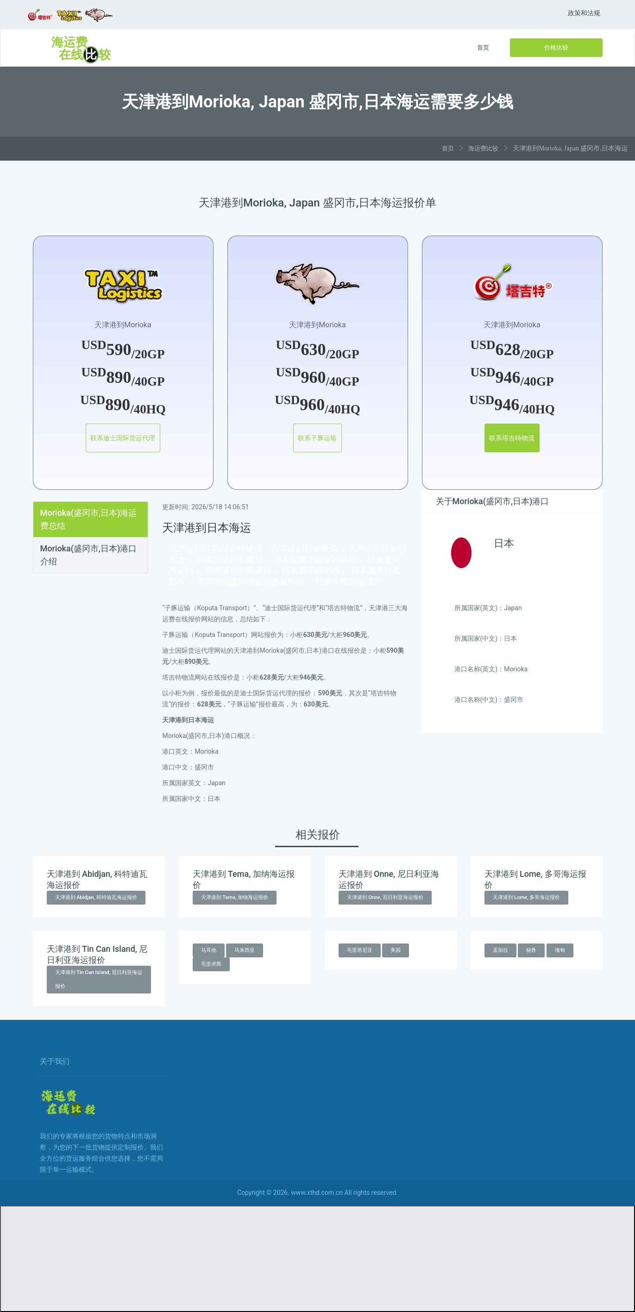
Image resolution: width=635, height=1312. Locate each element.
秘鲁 (531, 950)
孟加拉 (500, 950)
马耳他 (208, 950)
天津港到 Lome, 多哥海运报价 (526, 897)
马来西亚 (244, 950)
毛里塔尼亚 (359, 950)
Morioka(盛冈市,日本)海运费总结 (88, 519)
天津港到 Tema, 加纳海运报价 (235, 897)
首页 (483, 47)
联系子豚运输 (317, 438)
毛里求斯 (211, 964)
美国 (395, 950)
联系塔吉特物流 (512, 438)
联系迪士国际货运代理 (123, 438)
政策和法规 (584, 13)
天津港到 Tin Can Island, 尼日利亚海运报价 (98, 979)
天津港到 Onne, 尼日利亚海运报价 (385, 897)
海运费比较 (483, 148)
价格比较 (556, 47)
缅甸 (560, 950)
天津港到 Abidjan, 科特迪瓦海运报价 (96, 897)
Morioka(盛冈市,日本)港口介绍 (88, 555)
